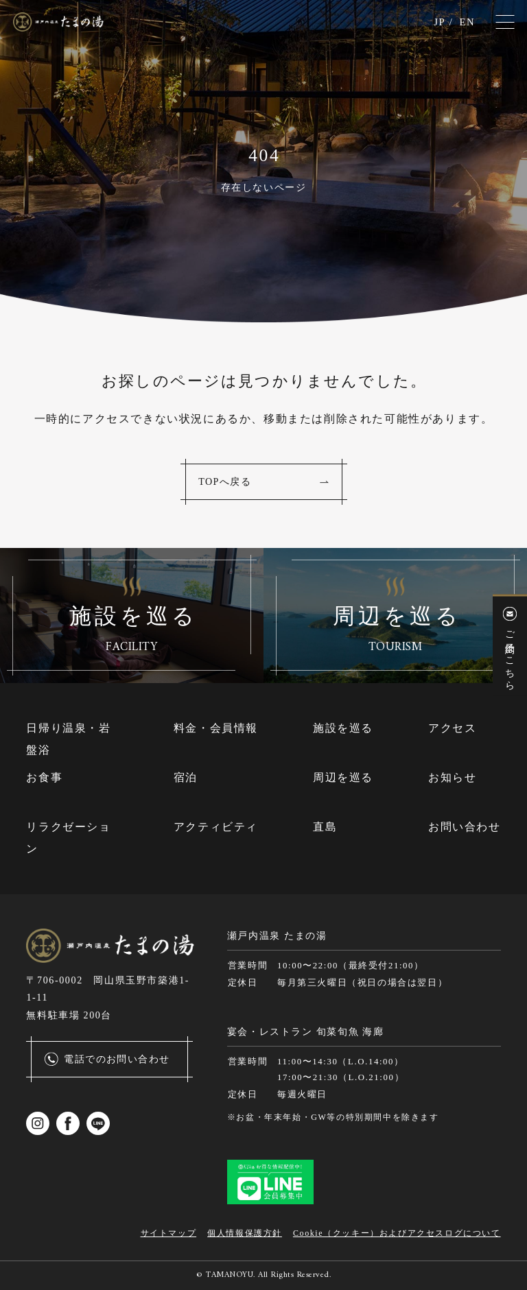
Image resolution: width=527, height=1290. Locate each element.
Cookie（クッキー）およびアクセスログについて (397, 1233)
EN (466, 21)
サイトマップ (169, 1233)
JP (437, 21)
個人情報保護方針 (244, 1233)
